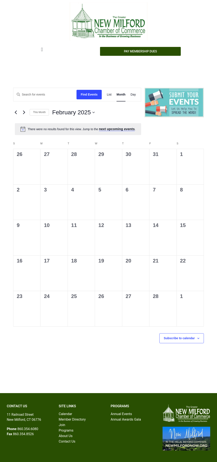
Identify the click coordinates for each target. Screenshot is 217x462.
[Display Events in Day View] (133, 94)
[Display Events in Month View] (121, 94)
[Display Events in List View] (109, 94)
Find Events (89, 94)
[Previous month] (15, 112)
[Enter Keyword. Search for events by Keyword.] (45, 94)
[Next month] (23, 112)
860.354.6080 (27, 429)
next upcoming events (117, 129)
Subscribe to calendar (179, 338)
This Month (39, 112)
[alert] (78, 129)
